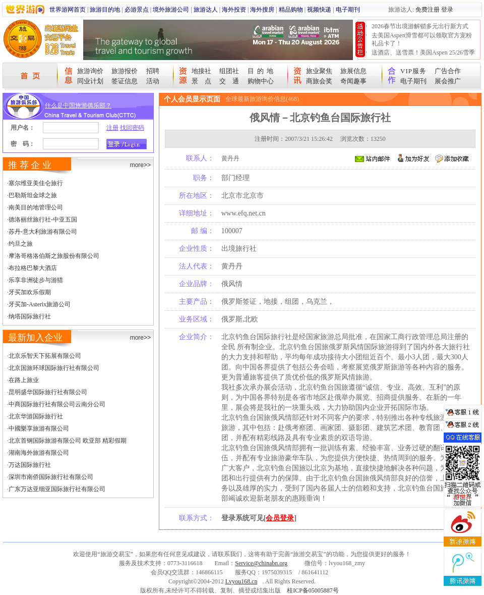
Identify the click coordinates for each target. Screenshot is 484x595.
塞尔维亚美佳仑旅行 (36, 183)
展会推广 (448, 81)
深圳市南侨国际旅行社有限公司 (51, 476)
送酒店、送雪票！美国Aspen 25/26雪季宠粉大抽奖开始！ (423, 56)
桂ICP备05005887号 (313, 590)
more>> (140, 165)
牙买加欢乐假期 (30, 292)
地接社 (201, 71)
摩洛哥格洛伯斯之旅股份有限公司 (54, 255)
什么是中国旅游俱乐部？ (78, 105)
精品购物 (291, 9)
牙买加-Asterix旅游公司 (40, 304)
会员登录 (280, 518)
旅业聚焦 (319, 71)
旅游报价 (124, 71)
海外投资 (234, 9)
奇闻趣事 (353, 81)
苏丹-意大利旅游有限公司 (43, 231)
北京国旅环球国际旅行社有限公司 (54, 367)
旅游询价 (90, 71)
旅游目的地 (105, 9)
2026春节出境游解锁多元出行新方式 (420, 26)
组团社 (229, 71)
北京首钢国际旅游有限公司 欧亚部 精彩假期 (68, 440)
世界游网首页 (67, 9)
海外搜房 (262, 9)
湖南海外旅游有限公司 (39, 452)
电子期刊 (348, 9)
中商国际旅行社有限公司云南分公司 (57, 404)
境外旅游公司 (171, 9)
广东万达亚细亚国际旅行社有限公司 (57, 489)
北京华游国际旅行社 (36, 416)
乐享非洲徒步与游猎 (36, 280)
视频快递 (319, 9)
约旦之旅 (21, 243)
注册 (112, 127)
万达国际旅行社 (30, 464)
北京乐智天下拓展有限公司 (45, 355)
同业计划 (90, 81)
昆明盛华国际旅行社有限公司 (48, 392)
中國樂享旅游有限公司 (39, 428)
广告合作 (448, 71)
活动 (152, 81)
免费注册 (427, 9)
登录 (447, 9)
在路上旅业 (24, 380)
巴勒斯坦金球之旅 (33, 195)
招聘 (152, 71)
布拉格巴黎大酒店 (33, 268)
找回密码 (132, 127)
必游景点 (137, 9)
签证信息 (124, 81)
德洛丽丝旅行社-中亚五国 (43, 219)
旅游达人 (206, 9)
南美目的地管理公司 (36, 207)
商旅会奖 (319, 81)
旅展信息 (353, 71)
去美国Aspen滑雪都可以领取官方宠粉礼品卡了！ (422, 39)
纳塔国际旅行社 (30, 316)
